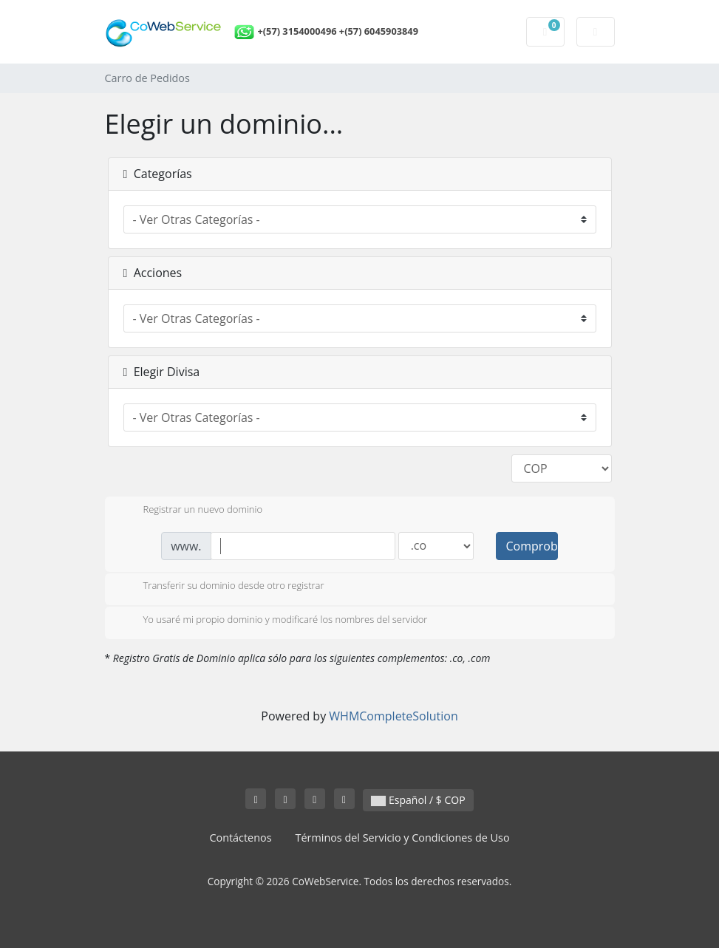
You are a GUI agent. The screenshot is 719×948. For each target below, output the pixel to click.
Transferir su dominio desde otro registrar (222, 587)
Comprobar (531, 546)
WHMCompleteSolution (393, 716)
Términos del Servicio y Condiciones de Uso (403, 838)
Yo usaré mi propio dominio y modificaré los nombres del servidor (274, 621)
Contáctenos (240, 838)
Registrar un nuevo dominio (191, 510)
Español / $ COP (418, 800)
